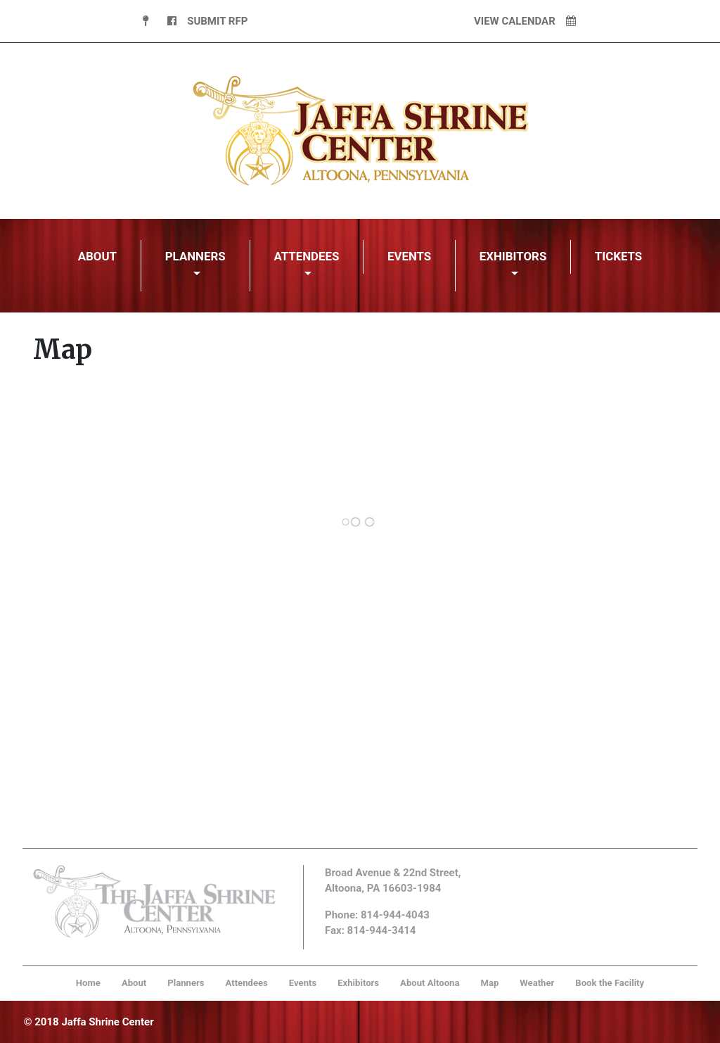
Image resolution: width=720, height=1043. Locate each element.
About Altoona (429, 983)
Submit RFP (217, 21)
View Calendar (525, 21)
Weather (537, 983)
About (97, 256)
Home (88, 983)
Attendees (306, 256)
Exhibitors (513, 256)
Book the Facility (609, 983)
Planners (195, 256)
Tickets (618, 256)
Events (409, 256)
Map (489, 983)
